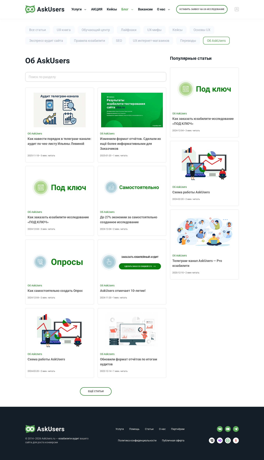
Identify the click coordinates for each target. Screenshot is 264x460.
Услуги (79, 9)
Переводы (188, 40)
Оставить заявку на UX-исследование (201, 9)
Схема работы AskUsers (46, 359)
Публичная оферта (173, 440)
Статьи (149, 429)
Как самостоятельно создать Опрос (55, 291)
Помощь (134, 429)
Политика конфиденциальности (137, 440)
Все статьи (37, 30)
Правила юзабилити (89, 40)
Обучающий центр (96, 30)
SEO (119, 40)
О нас (163, 9)
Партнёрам (177, 429)
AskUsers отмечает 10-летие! (123, 291)
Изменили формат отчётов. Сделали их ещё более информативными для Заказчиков (130, 143)
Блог (127, 9)
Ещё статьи (96, 391)
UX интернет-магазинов (151, 40)
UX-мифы (154, 30)
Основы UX (202, 30)
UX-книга (64, 30)
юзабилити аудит (68, 438)
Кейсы (178, 30)
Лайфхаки (128, 30)
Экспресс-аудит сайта (46, 40)
